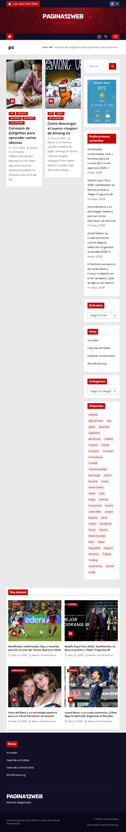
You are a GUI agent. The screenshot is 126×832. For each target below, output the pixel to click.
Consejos (22, 113)
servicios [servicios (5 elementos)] (94, 554)
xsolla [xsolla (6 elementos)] (92, 572)
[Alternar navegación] (99, 36)
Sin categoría (16, 123)
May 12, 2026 (20, 721)
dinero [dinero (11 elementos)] (108, 475)
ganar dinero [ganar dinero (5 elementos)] (96, 487)
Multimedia (29, 118)
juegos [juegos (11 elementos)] (109, 511)
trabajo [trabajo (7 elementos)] (106, 554)
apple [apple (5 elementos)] (92, 427)
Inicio (45, 47)
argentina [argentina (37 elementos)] (94, 433)
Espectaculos (18, 670)
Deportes (16, 604)
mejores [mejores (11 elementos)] (93, 517)
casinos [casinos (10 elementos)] (93, 445)
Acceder (93, 340)
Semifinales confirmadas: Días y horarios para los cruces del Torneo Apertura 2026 (100, 158)
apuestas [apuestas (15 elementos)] (104, 427)
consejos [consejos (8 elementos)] (108, 451)
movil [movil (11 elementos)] (104, 517)
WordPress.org (96, 364)
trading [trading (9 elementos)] (93, 560)
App (11, 113)
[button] (106, 36)
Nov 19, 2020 (59, 138)
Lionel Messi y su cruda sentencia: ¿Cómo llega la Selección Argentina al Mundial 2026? (100, 242)
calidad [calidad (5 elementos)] (108, 439)
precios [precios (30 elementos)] (103, 529)
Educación (15, 118)
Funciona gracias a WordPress (23, 820)
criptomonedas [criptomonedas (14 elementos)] (98, 469)
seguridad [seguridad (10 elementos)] (94, 548)
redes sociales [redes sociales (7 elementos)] (97, 536)
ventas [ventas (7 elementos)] (110, 566)
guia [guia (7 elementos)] (101, 493)
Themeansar (13, 823)
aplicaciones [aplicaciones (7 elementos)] (96, 420)
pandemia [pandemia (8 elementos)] (105, 523)
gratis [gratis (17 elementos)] (92, 493)
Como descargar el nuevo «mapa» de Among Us (63, 128)
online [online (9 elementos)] (92, 523)
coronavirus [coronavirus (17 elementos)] (95, 457)
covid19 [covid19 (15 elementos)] (93, 463)
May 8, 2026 (76, 721)
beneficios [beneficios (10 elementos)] (94, 439)
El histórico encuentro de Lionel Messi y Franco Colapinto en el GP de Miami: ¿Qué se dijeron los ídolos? (101, 273)
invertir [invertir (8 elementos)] (109, 505)
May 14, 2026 (20, 655)
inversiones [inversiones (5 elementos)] (95, 505)
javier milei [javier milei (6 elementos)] (95, 511)
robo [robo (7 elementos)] (91, 542)
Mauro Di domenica (42, 655)
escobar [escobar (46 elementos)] (93, 481)
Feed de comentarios (101, 356)
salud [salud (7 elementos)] (101, 542)
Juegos (59, 113)
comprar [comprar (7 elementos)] (94, 451)
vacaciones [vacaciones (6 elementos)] (95, 566)
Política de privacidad (106, 819)
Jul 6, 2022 (19, 147)
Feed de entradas (98, 348)
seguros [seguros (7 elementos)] (108, 548)
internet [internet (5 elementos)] (103, 499)
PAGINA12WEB (62, 16)
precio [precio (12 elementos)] (92, 529)
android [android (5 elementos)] (93, 414)
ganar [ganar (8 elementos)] (104, 481)
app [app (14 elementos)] (109, 420)
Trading (72, 604)
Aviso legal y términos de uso (102, 824)
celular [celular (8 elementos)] (105, 445)
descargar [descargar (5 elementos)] (94, 475)
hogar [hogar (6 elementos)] (92, 499)
